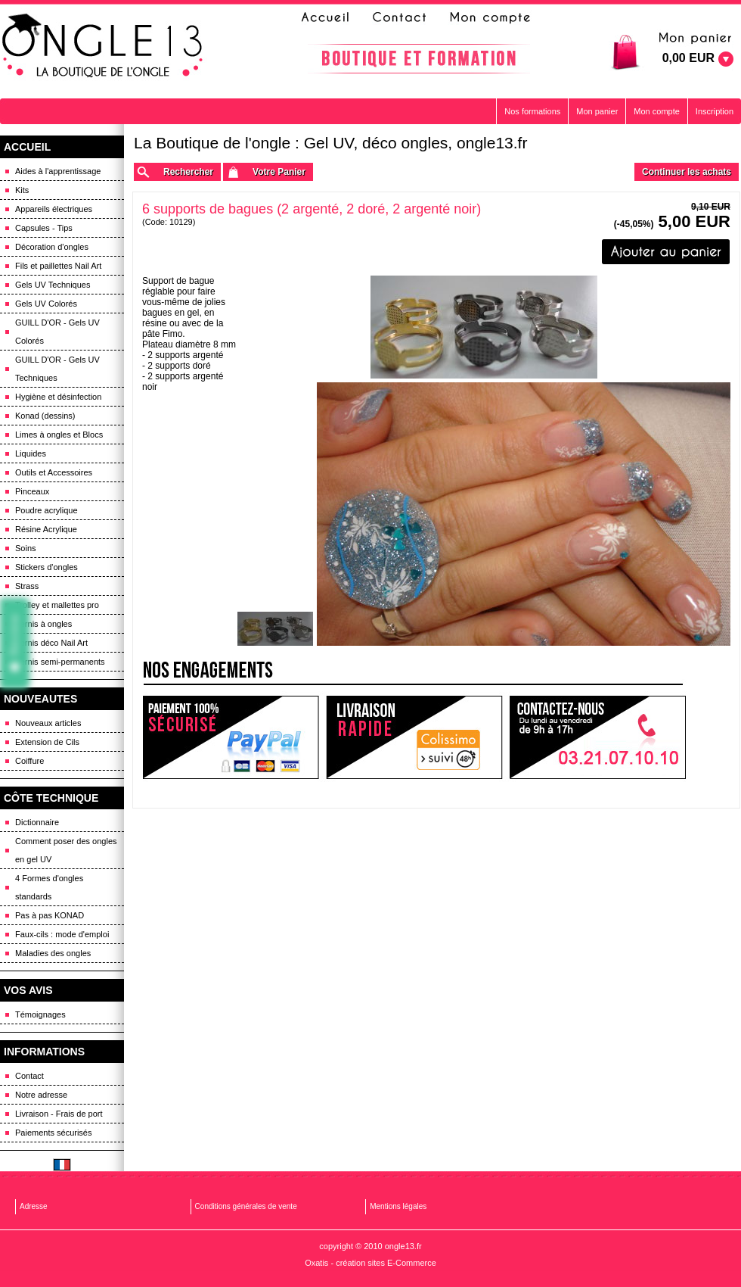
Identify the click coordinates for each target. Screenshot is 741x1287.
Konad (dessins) (45, 415)
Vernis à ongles (43, 623)
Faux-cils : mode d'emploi (62, 934)
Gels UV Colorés (46, 303)
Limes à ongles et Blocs (59, 434)
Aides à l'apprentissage (58, 171)
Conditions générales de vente (246, 1206)
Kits (22, 190)
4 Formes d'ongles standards (49, 887)
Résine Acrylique (46, 529)
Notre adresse (41, 1094)
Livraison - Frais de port (59, 1113)
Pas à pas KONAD (49, 915)
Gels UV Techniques (52, 284)
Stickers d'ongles (46, 567)
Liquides (30, 453)
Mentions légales (398, 1206)
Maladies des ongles (53, 953)
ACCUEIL (27, 147)
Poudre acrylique (46, 510)
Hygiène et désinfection (58, 396)
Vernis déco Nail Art (51, 642)
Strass (27, 586)
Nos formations (532, 111)
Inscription (714, 111)
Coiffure (29, 760)
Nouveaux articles (48, 723)
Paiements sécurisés (53, 1132)
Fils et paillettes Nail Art (58, 265)
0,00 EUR (688, 57)
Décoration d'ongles (51, 246)
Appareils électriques (53, 208)
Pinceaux (32, 491)
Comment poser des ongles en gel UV (66, 850)
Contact (29, 1075)
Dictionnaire (37, 822)
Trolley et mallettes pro (57, 604)
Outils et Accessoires (53, 472)
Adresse (34, 1206)
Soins (25, 548)
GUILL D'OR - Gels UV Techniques (57, 368)
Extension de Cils (47, 741)
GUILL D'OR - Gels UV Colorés (57, 331)
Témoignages (40, 1014)
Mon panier (597, 111)
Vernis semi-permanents (60, 661)
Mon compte (657, 111)
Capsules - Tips (44, 227)
